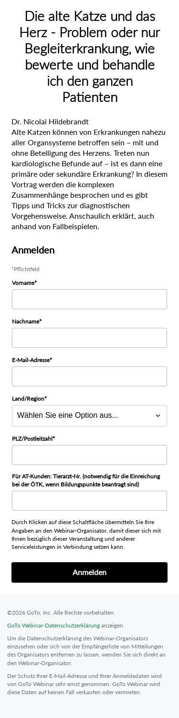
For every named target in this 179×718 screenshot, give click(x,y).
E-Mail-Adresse (31, 360)
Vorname (23, 282)
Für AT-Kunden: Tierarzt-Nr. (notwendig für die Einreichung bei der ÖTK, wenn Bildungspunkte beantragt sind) (86, 480)
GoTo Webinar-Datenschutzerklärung (53, 625)
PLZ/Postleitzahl (32, 438)
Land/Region (28, 398)
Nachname (25, 321)
